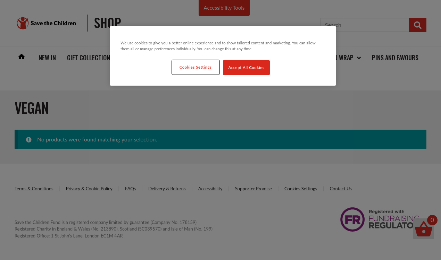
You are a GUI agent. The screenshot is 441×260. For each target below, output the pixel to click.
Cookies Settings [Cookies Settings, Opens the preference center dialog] (196, 67)
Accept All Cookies (246, 67)
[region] (223, 56)
